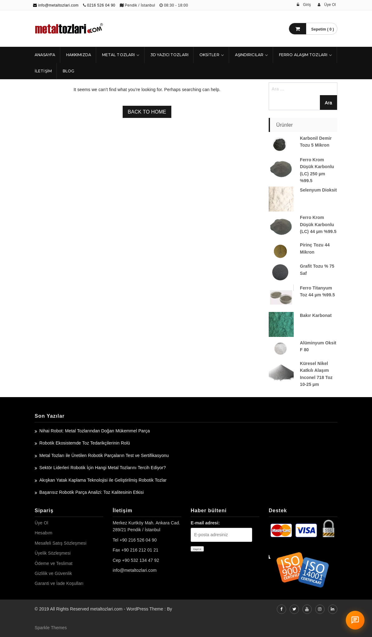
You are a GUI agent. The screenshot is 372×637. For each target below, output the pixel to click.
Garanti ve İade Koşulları (59, 583)
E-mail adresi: (205, 522)
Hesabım (43, 532)
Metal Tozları (118, 54)
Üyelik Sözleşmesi (53, 553)
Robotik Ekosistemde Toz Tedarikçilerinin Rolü (84, 442)
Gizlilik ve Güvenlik (53, 573)
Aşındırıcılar (249, 54)
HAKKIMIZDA (78, 54)
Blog (68, 71)
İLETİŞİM (43, 71)
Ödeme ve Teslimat (53, 563)
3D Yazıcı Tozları (169, 54)
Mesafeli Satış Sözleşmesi (60, 543)
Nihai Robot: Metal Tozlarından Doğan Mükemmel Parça (94, 430)
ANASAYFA (45, 54)
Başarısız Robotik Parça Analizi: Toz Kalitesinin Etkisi (91, 492)
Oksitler (209, 54)
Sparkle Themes (51, 627)
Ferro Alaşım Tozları (303, 54)
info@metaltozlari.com (56, 5)
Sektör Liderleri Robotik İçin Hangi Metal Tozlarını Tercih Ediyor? (102, 467)
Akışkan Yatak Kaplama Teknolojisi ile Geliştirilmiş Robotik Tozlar (103, 480)
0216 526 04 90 (101, 5)
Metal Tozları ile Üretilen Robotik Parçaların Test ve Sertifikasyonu (104, 455)
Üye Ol (41, 522)
